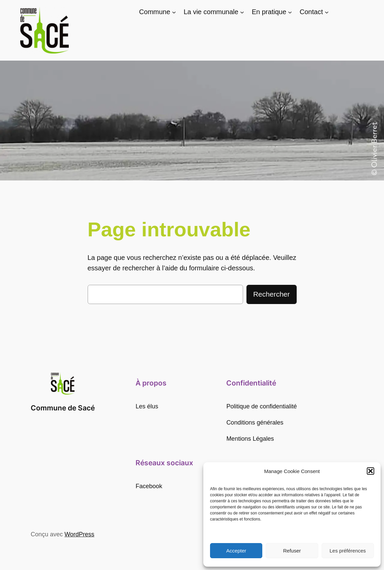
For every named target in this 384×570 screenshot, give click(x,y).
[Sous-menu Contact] (327, 12)
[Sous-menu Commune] (174, 12)
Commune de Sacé (63, 408)
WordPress (79, 534)
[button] (370, 471)
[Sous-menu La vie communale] (242, 12)
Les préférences (348, 551)
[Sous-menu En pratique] (290, 12)
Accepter (236, 551)
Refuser (292, 551)
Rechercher (271, 294)
